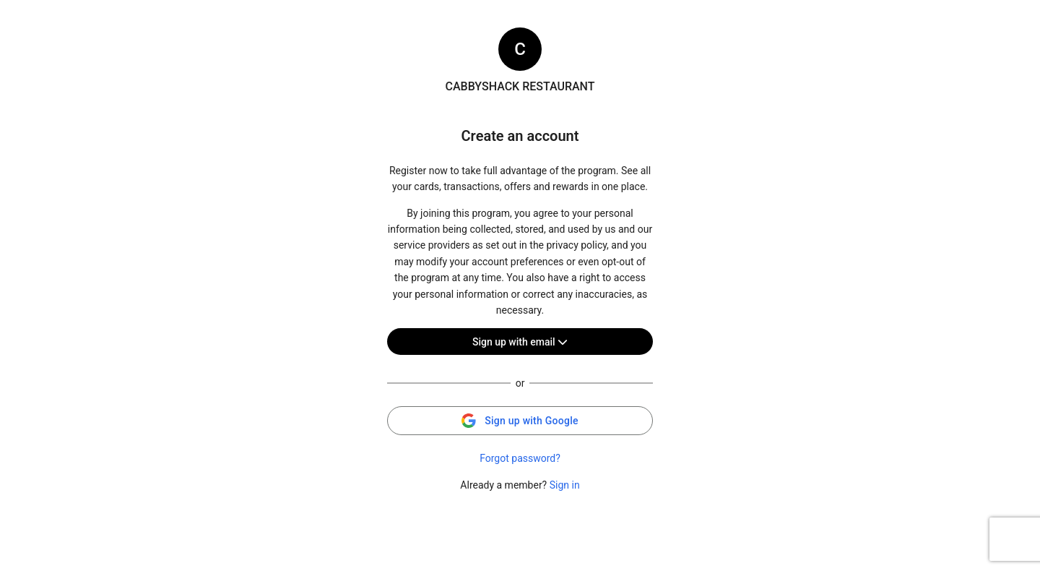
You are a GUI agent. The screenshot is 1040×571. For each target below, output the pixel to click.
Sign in (565, 485)
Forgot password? (520, 458)
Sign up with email (520, 342)
